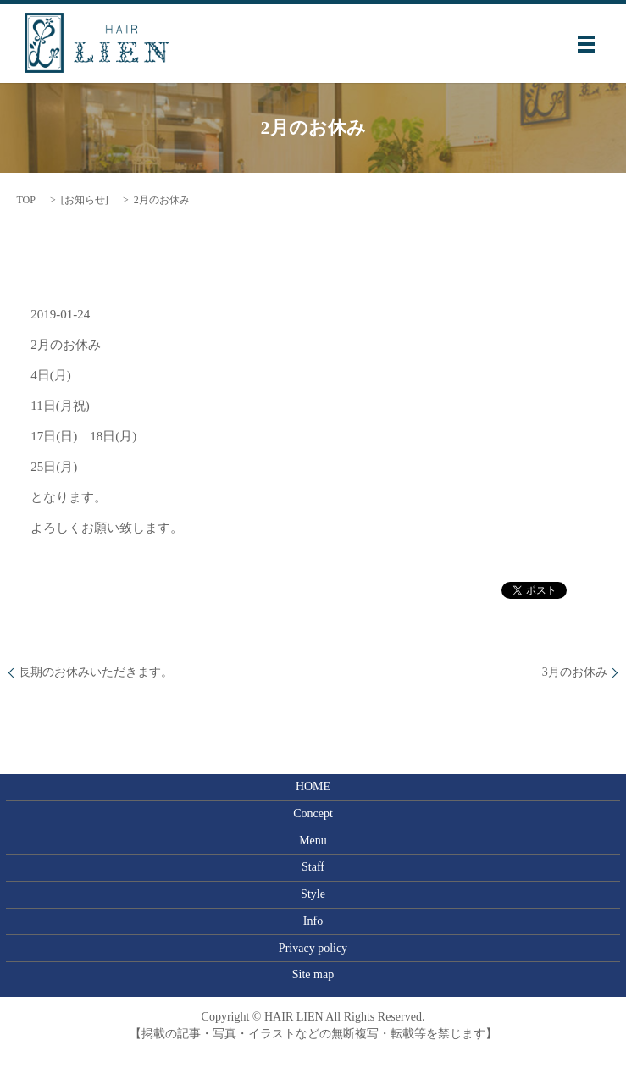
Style (313, 894)
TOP (25, 200)
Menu (313, 840)
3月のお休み (574, 672)
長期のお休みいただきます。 (96, 672)
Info (313, 921)
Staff (313, 866)
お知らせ (84, 200)
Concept (313, 813)
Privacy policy (313, 948)
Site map (313, 974)
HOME (313, 786)
